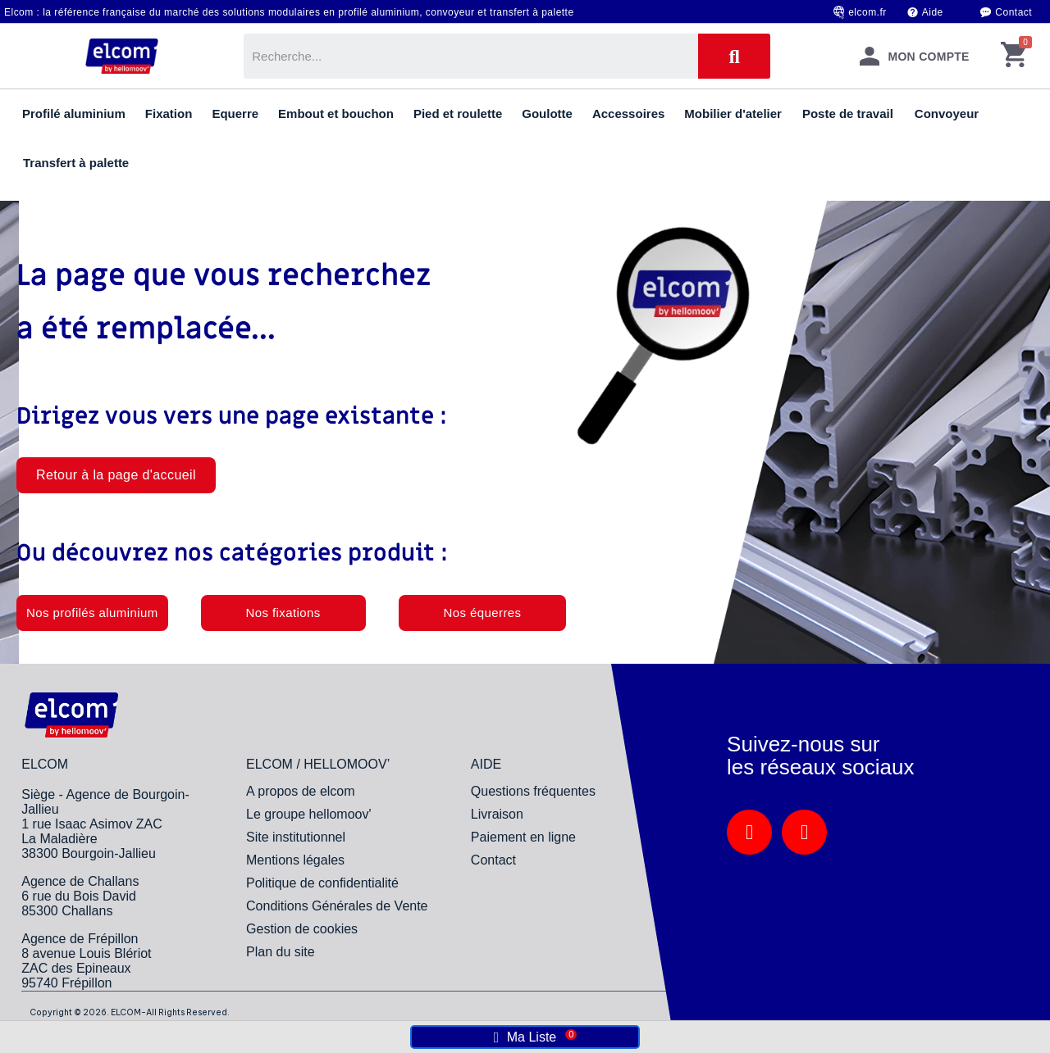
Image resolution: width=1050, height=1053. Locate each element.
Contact (1013, 12)
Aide (932, 12)
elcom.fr (867, 12)
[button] (116, 475)
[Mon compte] (915, 56)
